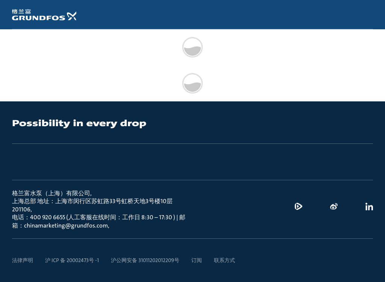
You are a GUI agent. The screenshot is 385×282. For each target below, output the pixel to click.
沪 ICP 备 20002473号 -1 (72, 260)
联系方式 (224, 260)
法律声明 (22, 260)
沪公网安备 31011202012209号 (145, 260)
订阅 (196, 260)
